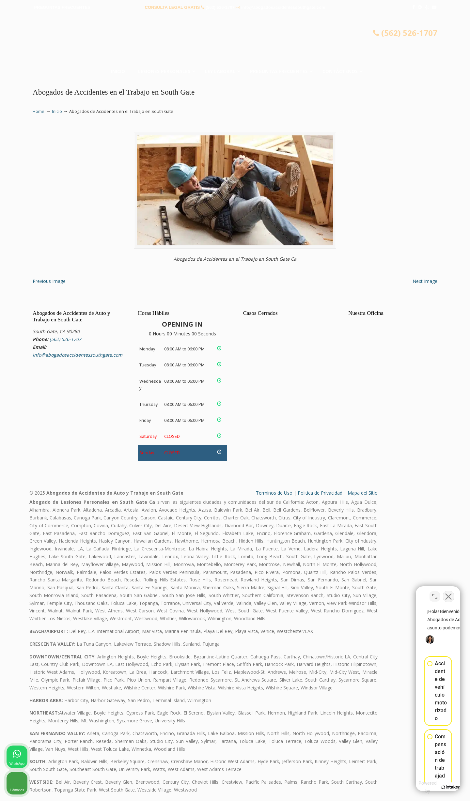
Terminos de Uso (274, 493)
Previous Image (49, 281)
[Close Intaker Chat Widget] (448, 592)
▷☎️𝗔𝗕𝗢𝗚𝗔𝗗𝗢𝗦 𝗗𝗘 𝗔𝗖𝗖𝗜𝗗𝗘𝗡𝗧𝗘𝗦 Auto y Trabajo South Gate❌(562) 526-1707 (235, 40)
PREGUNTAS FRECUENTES (62, 7)
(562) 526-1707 (220, 7)
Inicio (57, 111)
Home (38, 111)
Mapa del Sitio (363, 493)
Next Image (425, 281)
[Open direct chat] (435, 592)
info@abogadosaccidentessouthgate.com (283, 7)
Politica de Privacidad (320, 493)
